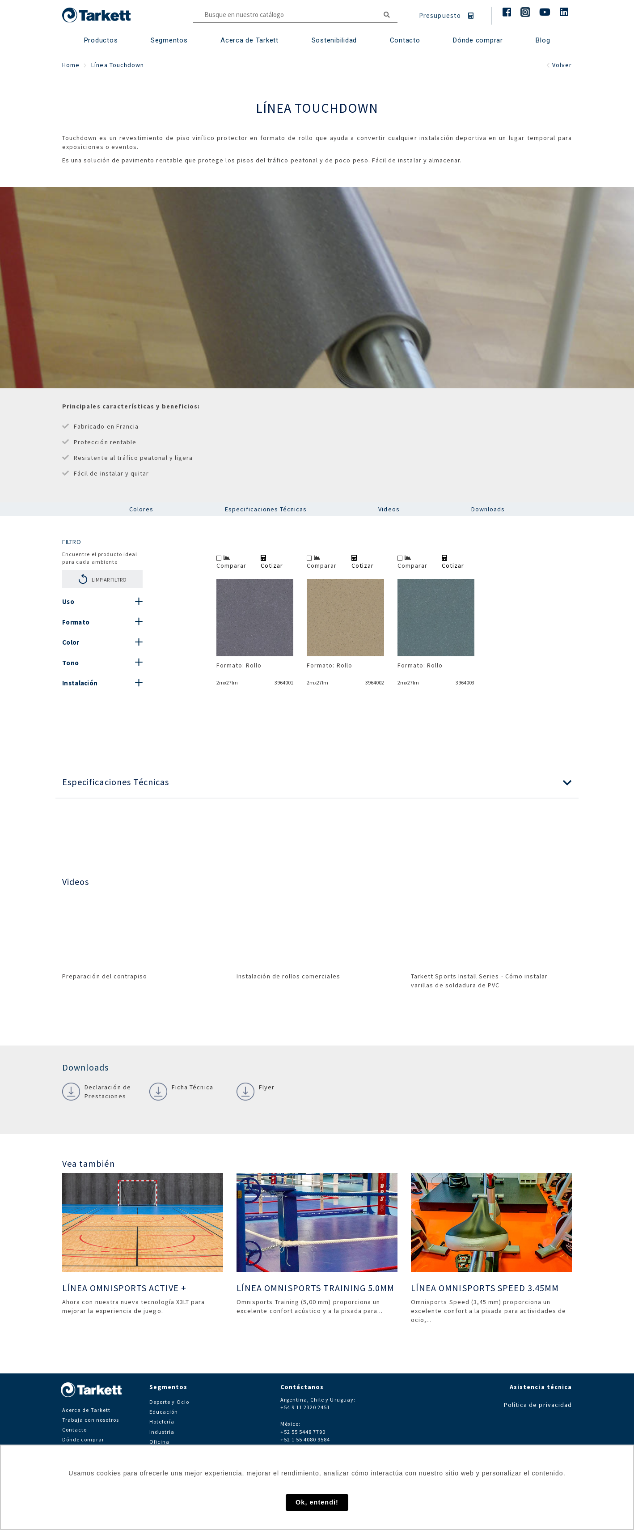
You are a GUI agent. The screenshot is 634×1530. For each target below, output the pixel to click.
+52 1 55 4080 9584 (305, 1439)
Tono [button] (70, 663)
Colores (141, 509)
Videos (388, 509)
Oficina (159, 1441)
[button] (317, 782)
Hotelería (161, 1421)
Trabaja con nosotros (90, 1419)
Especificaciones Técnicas (266, 509)
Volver (559, 65)
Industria (161, 1431)
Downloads (488, 509)
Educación (163, 1411)
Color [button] (71, 642)
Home (71, 65)
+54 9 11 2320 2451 (305, 1407)
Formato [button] (75, 622)
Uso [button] (68, 601)
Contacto (74, 1429)
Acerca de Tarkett (249, 40)
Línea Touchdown (117, 65)
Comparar (231, 562)
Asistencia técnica (541, 1387)
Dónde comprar (478, 40)
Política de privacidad (538, 1405)
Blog (543, 40)
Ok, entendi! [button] (317, 1502)
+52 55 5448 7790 (303, 1431)
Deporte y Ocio (169, 1401)
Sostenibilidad (334, 40)
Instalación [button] (79, 683)
